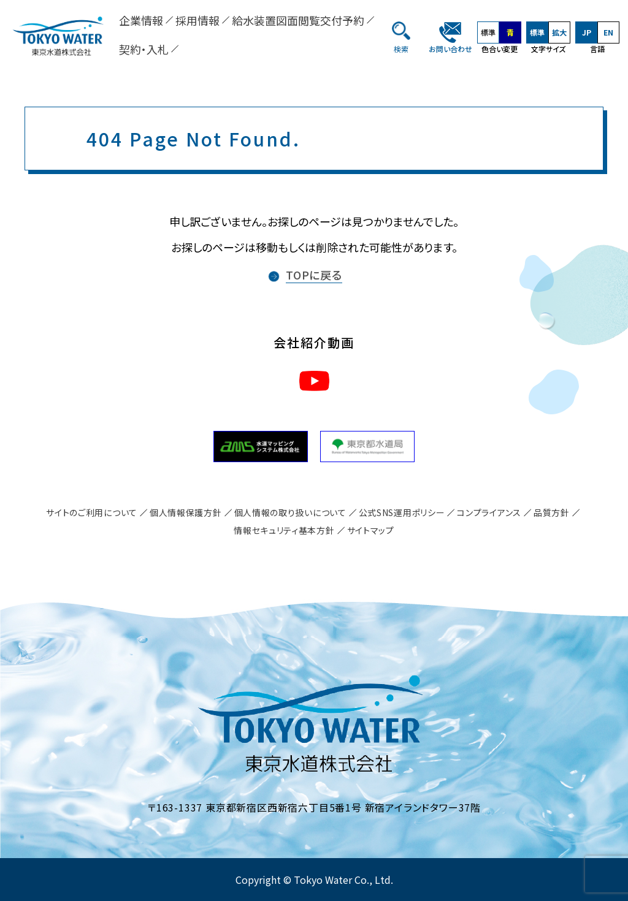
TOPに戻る (314, 275)
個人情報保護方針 (186, 512)
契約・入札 (144, 49)
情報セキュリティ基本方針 (284, 530)
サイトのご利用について (91, 512)
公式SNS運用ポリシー (402, 512)
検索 (401, 49)
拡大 (559, 32)
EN (608, 32)
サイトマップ (370, 530)
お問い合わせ (450, 49)
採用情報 (197, 20)
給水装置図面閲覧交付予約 (298, 20)
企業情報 (141, 20)
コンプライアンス (489, 512)
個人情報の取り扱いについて (290, 512)
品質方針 (552, 512)
